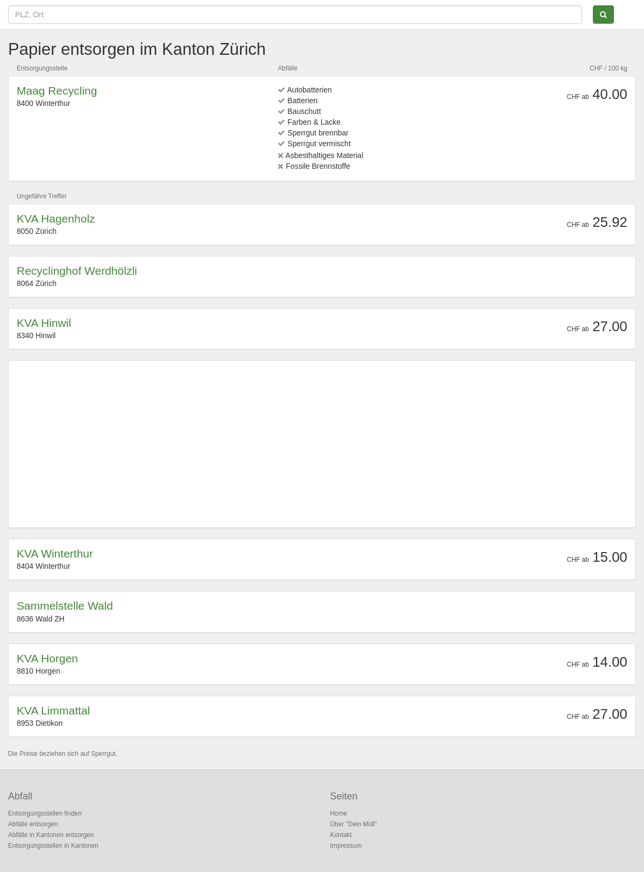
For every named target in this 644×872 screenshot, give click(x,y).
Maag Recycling (57, 90)
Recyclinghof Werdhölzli (77, 271)
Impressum (346, 845)
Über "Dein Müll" (353, 824)
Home (339, 813)
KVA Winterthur (55, 553)
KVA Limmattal (53, 710)
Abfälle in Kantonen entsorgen (51, 835)
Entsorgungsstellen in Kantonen (53, 845)
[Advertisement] (322, 444)
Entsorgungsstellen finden (45, 813)
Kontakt (341, 835)
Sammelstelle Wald (65, 605)
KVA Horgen (47, 658)
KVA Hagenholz (56, 218)
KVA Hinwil (44, 323)
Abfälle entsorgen (33, 824)
